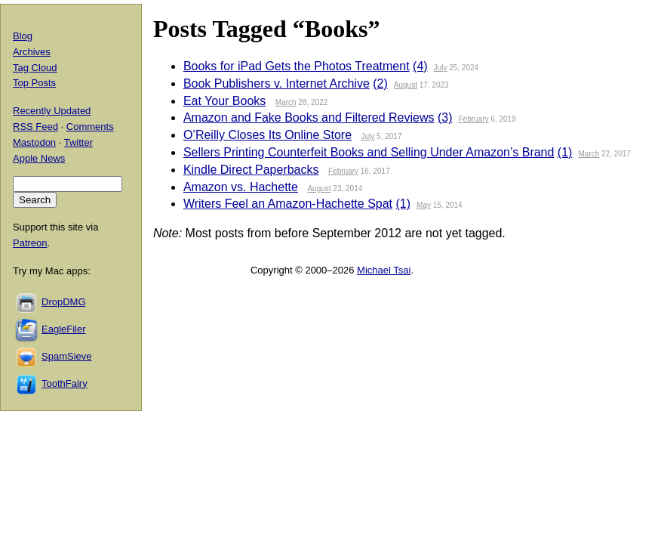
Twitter (78, 142)
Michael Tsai (383, 270)
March (286, 102)
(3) (445, 117)
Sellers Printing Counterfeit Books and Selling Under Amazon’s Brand (369, 152)
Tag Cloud (35, 67)
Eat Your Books (224, 100)
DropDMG (64, 302)
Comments (90, 126)
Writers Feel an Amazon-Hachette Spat (287, 203)
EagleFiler (64, 329)
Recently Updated (52, 110)
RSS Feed (35, 126)
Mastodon (34, 142)
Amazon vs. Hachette (240, 187)
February (474, 119)
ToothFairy (65, 383)
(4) (420, 66)
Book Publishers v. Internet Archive (276, 83)
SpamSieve (66, 356)
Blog (22, 36)
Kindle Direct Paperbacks (251, 169)
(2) (380, 83)
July (440, 67)
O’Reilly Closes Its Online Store (267, 134)
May (424, 205)
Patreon (30, 243)
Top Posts (34, 82)
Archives (32, 51)
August (405, 85)
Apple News (39, 158)
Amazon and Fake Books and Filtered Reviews (309, 117)
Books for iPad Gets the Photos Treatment (296, 66)
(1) (565, 152)
